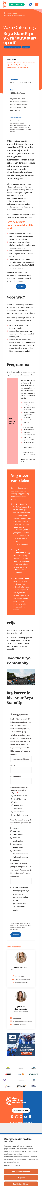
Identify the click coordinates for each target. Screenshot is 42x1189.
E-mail (13, 765)
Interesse (21, 287)
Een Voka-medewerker (18, 839)
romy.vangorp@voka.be (21, 979)
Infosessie (17, 831)
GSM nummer (15, 776)
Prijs (8, 65)
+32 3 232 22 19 (15, 1018)
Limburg (17, 802)
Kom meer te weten (12, 1165)
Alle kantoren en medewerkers (21, 1122)
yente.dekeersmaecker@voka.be (21, 1021)
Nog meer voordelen (29, 63)
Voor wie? (10, 63)
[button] (16, 680)
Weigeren (21, 1178)
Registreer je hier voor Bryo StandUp (17, 67)
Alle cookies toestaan (21, 1171)
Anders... (16, 860)
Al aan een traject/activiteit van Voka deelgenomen (20, 853)
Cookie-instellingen (21, 1184)
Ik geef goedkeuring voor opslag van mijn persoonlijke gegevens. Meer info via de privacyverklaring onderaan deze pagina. (21, 898)
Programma (17, 63)
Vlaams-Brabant (20, 812)
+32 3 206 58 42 (18, 976)
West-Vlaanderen (20, 796)
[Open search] (31, 4)
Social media (18, 834)
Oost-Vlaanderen (20, 799)
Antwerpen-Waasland (18, 807)
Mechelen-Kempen (21, 815)
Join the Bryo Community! (19, 65)
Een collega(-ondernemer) (18, 846)
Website (16, 828)
